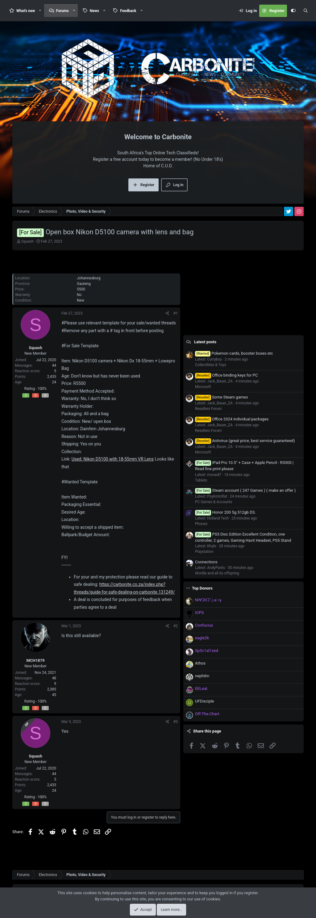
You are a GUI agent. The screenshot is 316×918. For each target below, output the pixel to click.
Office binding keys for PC (226, 375)
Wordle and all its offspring (217, 573)
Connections (206, 562)
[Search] (305, 11)
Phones (201, 524)
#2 (175, 626)
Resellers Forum (208, 409)
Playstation (204, 551)
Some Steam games (221, 397)
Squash (27, 241)
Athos (200, 663)
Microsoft (203, 387)
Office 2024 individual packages (231, 419)
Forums (62, 11)
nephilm (202, 676)
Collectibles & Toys (210, 365)
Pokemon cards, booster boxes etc (234, 353)
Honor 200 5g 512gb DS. (225, 512)
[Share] (167, 313)
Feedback (128, 11)
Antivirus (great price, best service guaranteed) (245, 440)
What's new (25, 11)
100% (42, 388)
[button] (40, 10)
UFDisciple (204, 701)
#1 (175, 313)
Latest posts (205, 342)
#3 (175, 722)
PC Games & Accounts (213, 502)
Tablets (201, 480)
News (94, 11)
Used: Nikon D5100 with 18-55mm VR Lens (113, 459)
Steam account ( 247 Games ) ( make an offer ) (245, 490)
